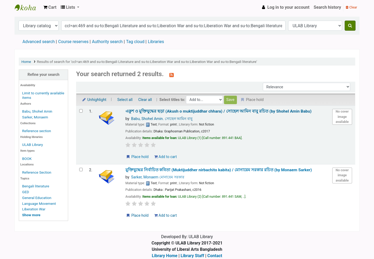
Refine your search (43, 74)
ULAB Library (28, 7)
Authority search (107, 41)
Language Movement (39, 203)
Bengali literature (35, 186)
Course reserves (73, 41)
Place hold (137, 157)
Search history (327, 7)
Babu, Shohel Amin (37, 111)
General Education (37, 198)
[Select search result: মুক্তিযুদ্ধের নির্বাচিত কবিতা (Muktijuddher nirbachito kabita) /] (81, 169)
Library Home (164, 255)
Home (26, 61)
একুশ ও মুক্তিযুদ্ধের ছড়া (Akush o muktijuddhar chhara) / (218, 111)
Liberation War (33, 209)
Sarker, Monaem (35, 117)
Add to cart (165, 157)
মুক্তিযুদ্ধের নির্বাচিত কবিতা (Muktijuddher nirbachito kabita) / (218, 170)
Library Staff (192, 255)
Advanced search (38, 41)
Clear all (145, 100)
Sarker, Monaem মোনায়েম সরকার (157, 177)
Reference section (36, 131)
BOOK (27, 158)
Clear (351, 7)
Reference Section (36, 172)
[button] (50, 7)
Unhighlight (93, 100)
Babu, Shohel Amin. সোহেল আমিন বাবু (161, 119)
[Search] (350, 26)
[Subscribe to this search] (171, 75)
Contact (214, 255)
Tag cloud (135, 41)
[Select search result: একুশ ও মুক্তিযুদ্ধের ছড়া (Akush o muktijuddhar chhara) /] (81, 111)
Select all (125, 100)
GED (25, 192)
